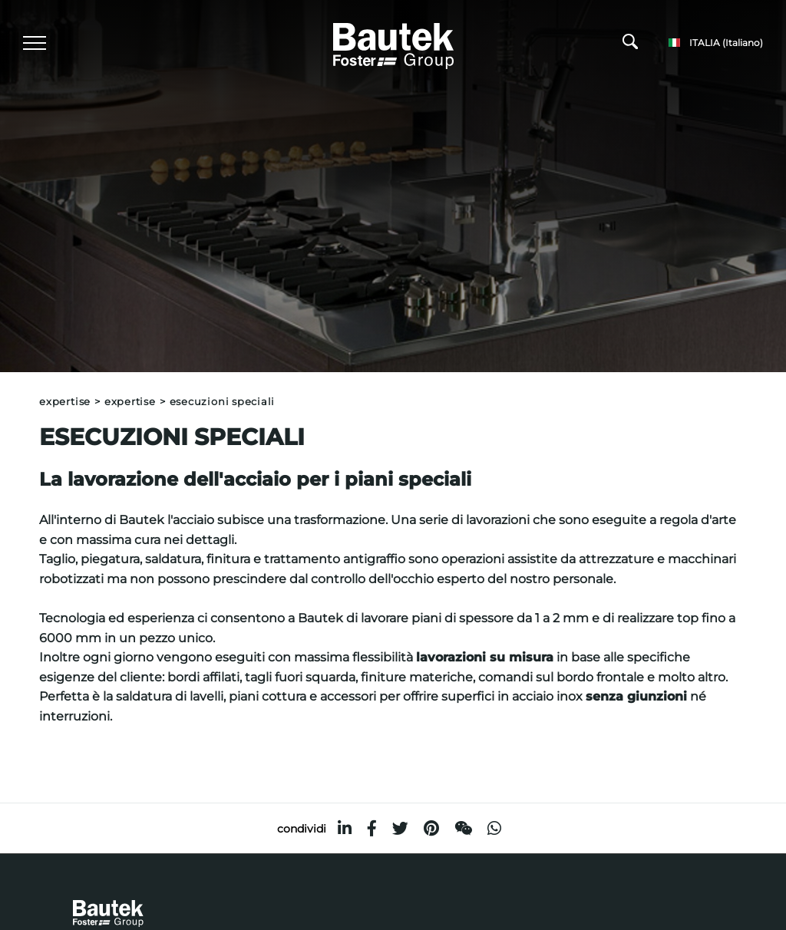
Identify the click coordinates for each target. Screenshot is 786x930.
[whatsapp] (494, 828)
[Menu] (34, 43)
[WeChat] (463, 828)
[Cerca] (630, 45)
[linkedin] (345, 828)
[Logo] (393, 43)
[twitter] (400, 828)
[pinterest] (431, 828)
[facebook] (372, 828)
